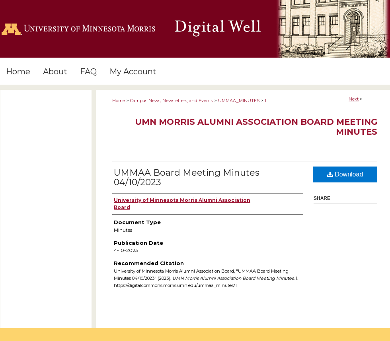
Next (354, 99)
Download (345, 174)
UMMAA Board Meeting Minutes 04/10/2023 (186, 177)
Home (118, 100)
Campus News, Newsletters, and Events (171, 100)
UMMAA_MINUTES (238, 100)
